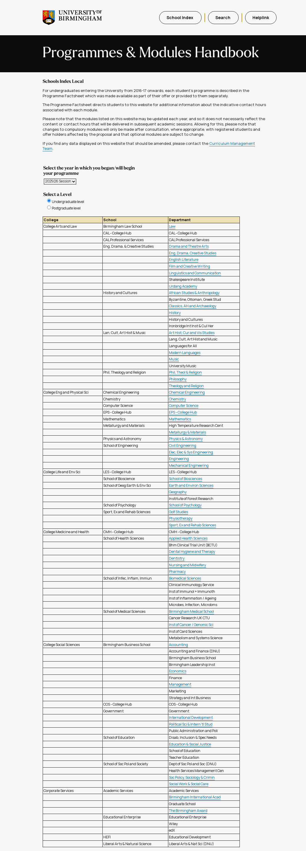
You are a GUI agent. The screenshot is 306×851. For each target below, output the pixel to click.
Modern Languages (184, 352)
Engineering (179, 458)
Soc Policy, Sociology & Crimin (192, 777)
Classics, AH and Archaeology (192, 305)
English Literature (183, 259)
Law (172, 226)
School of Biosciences (185, 478)
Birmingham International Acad (195, 797)
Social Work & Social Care (188, 783)
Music (174, 359)
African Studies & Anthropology (194, 292)
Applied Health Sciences (188, 538)
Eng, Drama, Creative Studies (192, 253)
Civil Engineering (182, 445)
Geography (178, 491)
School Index (180, 17)
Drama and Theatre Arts (189, 246)
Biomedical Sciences (185, 578)
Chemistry (177, 399)
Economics (177, 671)
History (175, 312)
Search (223, 17)
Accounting (178, 644)
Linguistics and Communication (195, 273)
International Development (191, 717)
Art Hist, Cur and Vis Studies (191, 332)
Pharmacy (177, 571)
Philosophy (178, 379)
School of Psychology (185, 505)
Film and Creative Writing (189, 266)
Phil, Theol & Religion (185, 372)
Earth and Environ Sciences (191, 485)
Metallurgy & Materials (187, 432)
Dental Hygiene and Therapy (192, 551)
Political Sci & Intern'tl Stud (190, 724)
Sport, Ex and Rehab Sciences (192, 525)
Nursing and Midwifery (187, 565)
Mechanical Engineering (189, 465)
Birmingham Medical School (191, 611)
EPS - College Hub (183, 412)
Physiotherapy (180, 518)
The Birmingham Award (188, 810)
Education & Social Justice (190, 744)
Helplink (260, 17)
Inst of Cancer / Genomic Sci (191, 624)
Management (180, 684)
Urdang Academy (183, 286)
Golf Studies (178, 511)
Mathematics (180, 419)
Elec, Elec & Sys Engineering (191, 452)
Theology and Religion (186, 385)
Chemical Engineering (187, 392)
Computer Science (183, 405)
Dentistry (176, 558)
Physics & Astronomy (186, 438)
